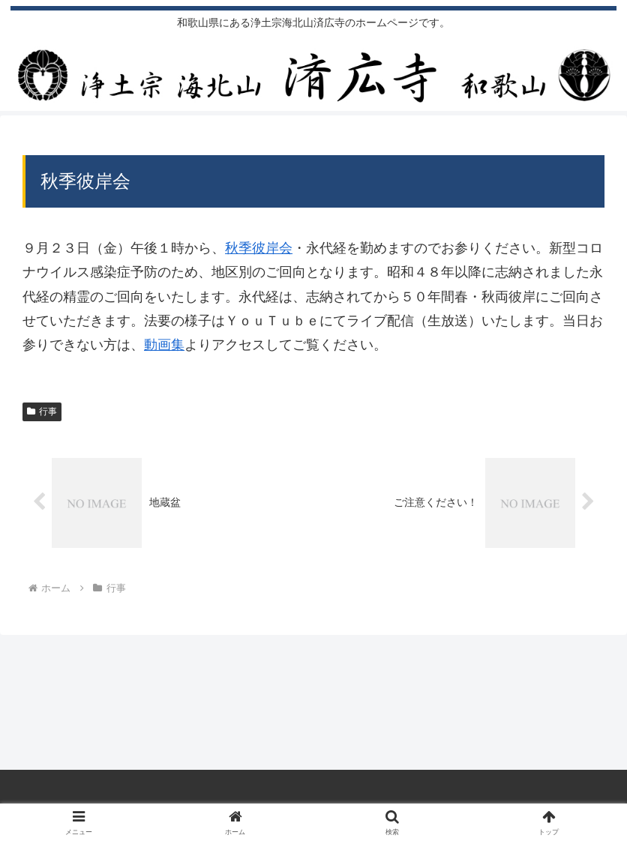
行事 (42, 411)
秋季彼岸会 (258, 248)
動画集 (164, 344)
